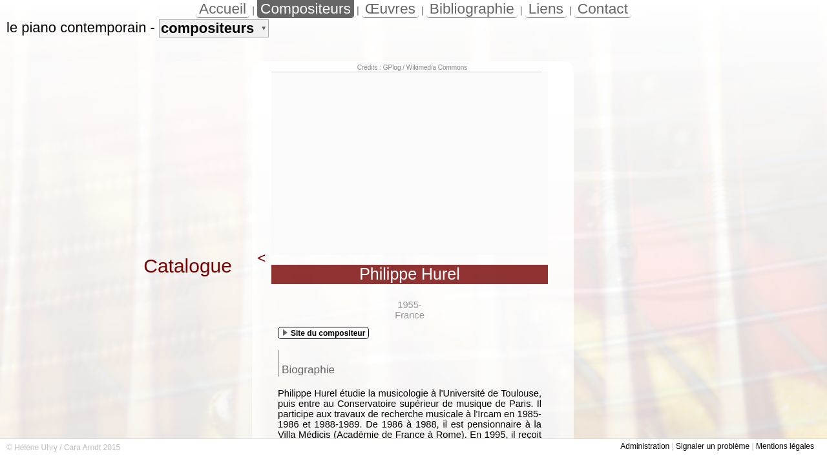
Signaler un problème (712, 446)
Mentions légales (785, 446)
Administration (644, 446)
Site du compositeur (324, 333)
